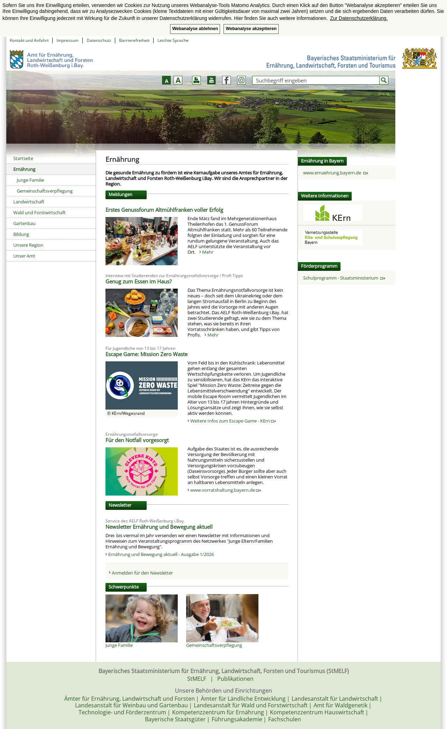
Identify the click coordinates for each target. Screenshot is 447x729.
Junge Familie (30, 180)
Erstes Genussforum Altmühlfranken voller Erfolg (164, 209)
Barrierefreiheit (134, 40)
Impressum (68, 40)
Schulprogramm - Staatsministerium (344, 278)
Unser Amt (24, 256)
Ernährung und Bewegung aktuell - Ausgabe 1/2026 (161, 554)
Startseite (23, 158)
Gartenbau (24, 223)
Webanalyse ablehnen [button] (195, 28)
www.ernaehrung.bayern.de (335, 172)
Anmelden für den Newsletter (142, 573)
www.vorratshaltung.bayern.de (225, 490)
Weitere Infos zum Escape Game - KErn (233, 421)
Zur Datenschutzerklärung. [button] (359, 18)
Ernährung (24, 169)
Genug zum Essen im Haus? (138, 281)
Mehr (207, 252)
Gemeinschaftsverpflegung (45, 191)
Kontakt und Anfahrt (29, 40)
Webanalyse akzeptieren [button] (251, 28)
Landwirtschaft (28, 202)
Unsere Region (28, 245)
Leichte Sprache (173, 40)
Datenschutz (99, 40)
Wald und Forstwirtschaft (39, 212)
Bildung (21, 234)
